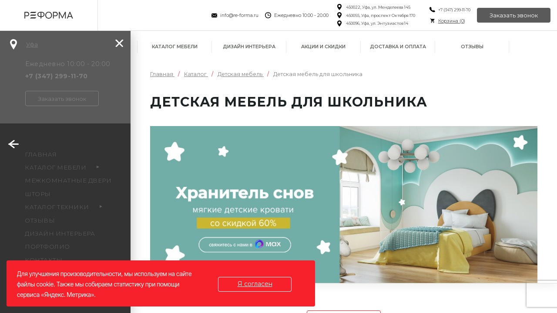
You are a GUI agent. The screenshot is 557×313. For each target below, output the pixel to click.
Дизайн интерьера (249, 47)
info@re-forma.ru (239, 15)
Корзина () (451, 21)
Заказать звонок (514, 15)
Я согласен (255, 284)
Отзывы (472, 47)
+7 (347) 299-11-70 (454, 9)
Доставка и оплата (398, 47)
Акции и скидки (323, 47)
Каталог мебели (175, 47)
